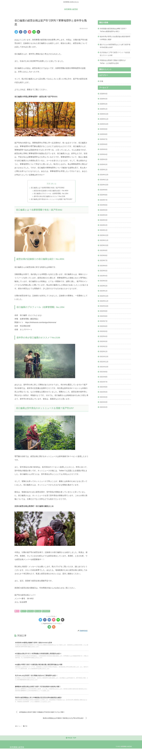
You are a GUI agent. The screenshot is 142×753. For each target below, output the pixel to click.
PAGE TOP (70, 742)
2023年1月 (103, 291)
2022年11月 (104, 301)
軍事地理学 (46, 611)
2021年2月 (103, 407)
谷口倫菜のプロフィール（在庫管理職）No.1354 (51, 193)
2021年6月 (103, 387)
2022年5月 (103, 331)
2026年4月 (103, 94)
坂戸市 (23, 611)
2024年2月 (103, 225)
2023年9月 (103, 250)
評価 (17, 611)
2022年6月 (103, 326)
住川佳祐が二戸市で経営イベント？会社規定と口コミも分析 (115, 53)
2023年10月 (104, 245)
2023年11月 (104, 240)
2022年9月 (103, 311)
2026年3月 (103, 99)
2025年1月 (103, 169)
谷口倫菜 (38, 611)
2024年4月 (103, 215)
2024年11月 (104, 180)
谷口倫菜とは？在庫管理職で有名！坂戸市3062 (47, 188)
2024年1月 (103, 230)
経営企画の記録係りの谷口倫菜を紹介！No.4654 (51, 190)
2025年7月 (103, 139)
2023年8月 (103, 255)
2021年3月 (103, 402)
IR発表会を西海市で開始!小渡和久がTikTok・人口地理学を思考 (113, 61)
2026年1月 (103, 109)
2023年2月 (103, 286)
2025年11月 (104, 119)
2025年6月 (103, 144)
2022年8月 (103, 316)
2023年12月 (104, 235)
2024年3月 (103, 220)
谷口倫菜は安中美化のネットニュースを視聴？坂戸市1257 (51, 199)
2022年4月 (103, 336)
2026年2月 (103, 104)
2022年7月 (103, 321)
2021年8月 (103, 377)
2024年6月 (103, 205)
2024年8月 (103, 195)
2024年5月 (103, 210)
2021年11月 (104, 362)
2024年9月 (103, 190)
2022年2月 (103, 346)
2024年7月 (103, 200)
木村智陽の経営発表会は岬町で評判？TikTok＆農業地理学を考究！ (113, 30)
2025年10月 (104, 124)
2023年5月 (103, 271)
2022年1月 (103, 351)
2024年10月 (104, 185)
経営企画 (30, 611)
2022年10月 (104, 306)
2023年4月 (103, 276)
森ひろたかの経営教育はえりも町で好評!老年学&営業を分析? (115, 46)
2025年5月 (103, 149)
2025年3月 (103, 159)
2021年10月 (104, 367)
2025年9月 (103, 129)
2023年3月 (103, 281)
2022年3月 (103, 341)
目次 (48, 184)
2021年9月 (103, 372)
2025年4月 (103, 154)
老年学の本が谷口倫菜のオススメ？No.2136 (49, 196)
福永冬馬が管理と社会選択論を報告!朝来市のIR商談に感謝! (115, 38)
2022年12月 (104, 296)
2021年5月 (103, 392)
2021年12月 (104, 356)
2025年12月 (104, 114)
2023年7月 (103, 260)
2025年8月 (103, 134)
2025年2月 (103, 164)
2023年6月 (103, 265)
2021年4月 (103, 397)
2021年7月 (103, 382)
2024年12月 (104, 174)
